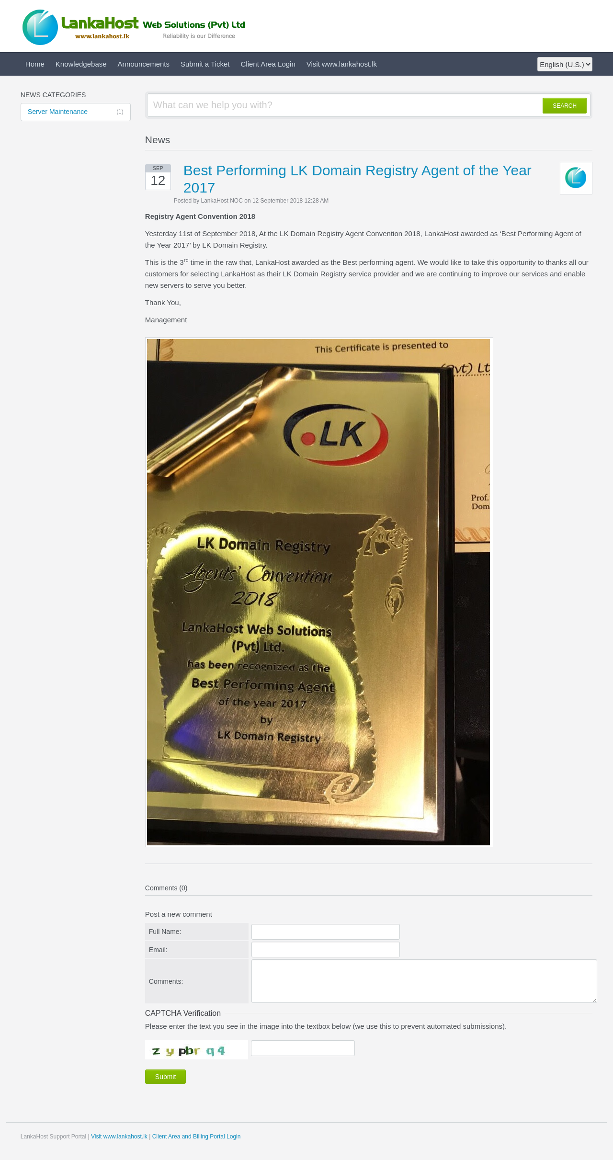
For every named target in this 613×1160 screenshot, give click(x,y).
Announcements (144, 64)
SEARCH (565, 105)
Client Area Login (268, 64)
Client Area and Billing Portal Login (196, 1136)
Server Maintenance (76, 112)
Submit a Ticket (205, 64)
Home (35, 64)
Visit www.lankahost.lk (341, 64)
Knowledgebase (81, 64)
